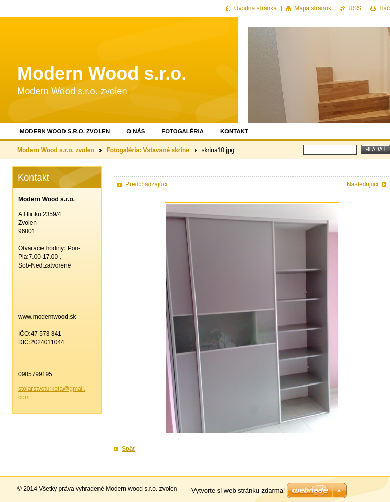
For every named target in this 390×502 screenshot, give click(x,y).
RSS (354, 8)
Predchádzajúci (146, 184)
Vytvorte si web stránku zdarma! (238, 490)
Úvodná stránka (255, 8)
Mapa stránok (312, 8)
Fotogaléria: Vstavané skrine (147, 150)
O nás (135, 131)
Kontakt (234, 131)
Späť (128, 448)
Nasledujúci (362, 184)
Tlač (384, 8)
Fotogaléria (182, 131)
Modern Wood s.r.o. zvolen (65, 131)
